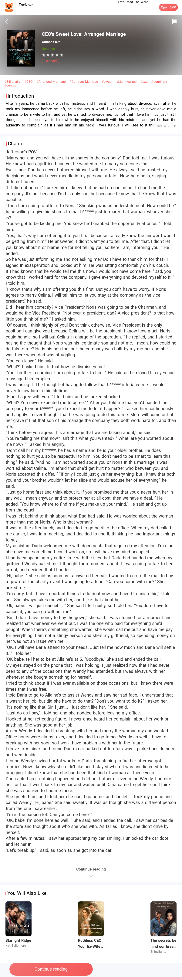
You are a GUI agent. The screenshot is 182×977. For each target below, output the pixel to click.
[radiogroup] (52, 55)
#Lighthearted (127, 81)
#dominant (159, 81)
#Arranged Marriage (51, 81)
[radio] (44, 55)
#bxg (144, 81)
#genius (10, 85)
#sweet (107, 81)
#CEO (29, 81)
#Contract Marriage (84, 81)
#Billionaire (13, 81)
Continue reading (51, 969)
